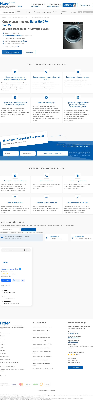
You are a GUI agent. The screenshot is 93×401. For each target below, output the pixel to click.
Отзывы (38, 12)
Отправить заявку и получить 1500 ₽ (52, 153)
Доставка (43, 12)
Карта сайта (3, 376)
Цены (28, 12)
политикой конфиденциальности (24, 156)
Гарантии (49, 12)
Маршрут (6, 280)
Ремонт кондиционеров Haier (41, 337)
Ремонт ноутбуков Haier (40, 341)
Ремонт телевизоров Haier (40, 334)
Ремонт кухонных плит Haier (41, 348)
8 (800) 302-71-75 (73, 338)
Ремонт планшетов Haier (40, 360)
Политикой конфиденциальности (35, 232)
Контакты (73, 12)
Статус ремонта (88, 12)
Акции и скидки (54, 12)
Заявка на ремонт (64, 12)
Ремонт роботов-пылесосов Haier (43, 369)
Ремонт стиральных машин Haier (42, 327)
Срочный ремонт (19, 12)
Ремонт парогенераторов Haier (42, 356)
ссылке (2, 371)
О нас (33, 12)
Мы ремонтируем (8, 12)
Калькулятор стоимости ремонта (9, 362)
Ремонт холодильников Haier (41, 330)
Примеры (3, 339)
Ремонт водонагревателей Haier (42, 344)
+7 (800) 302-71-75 (39, 4)
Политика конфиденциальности (46, 390)
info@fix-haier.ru (73, 342)
